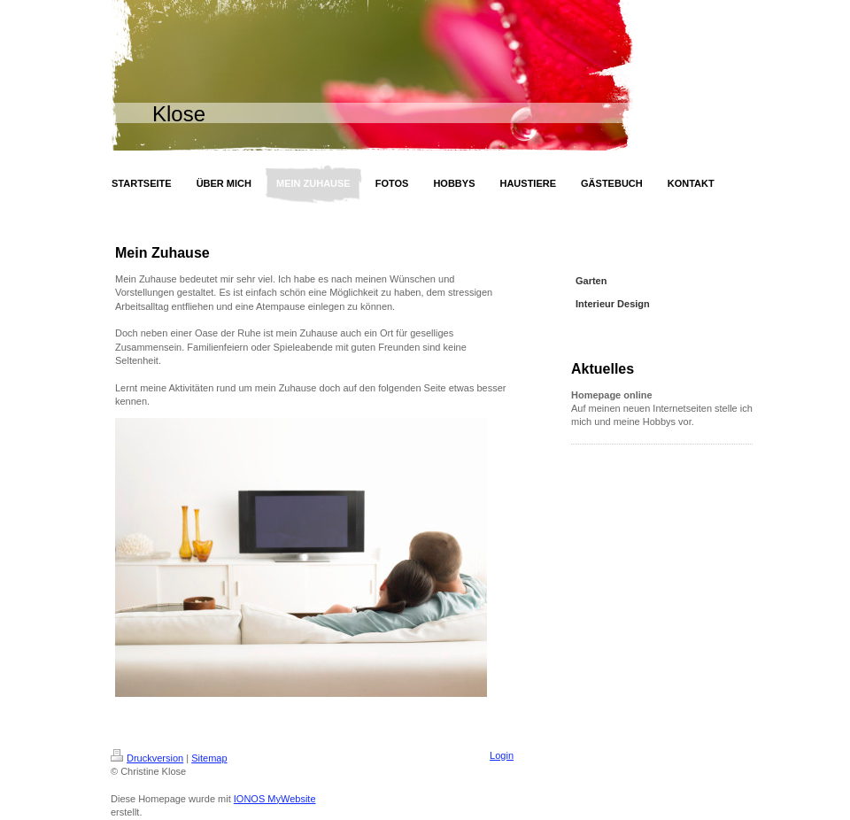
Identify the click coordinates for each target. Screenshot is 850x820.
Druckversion (147, 758)
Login (502, 755)
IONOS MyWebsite (275, 798)
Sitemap (209, 758)
